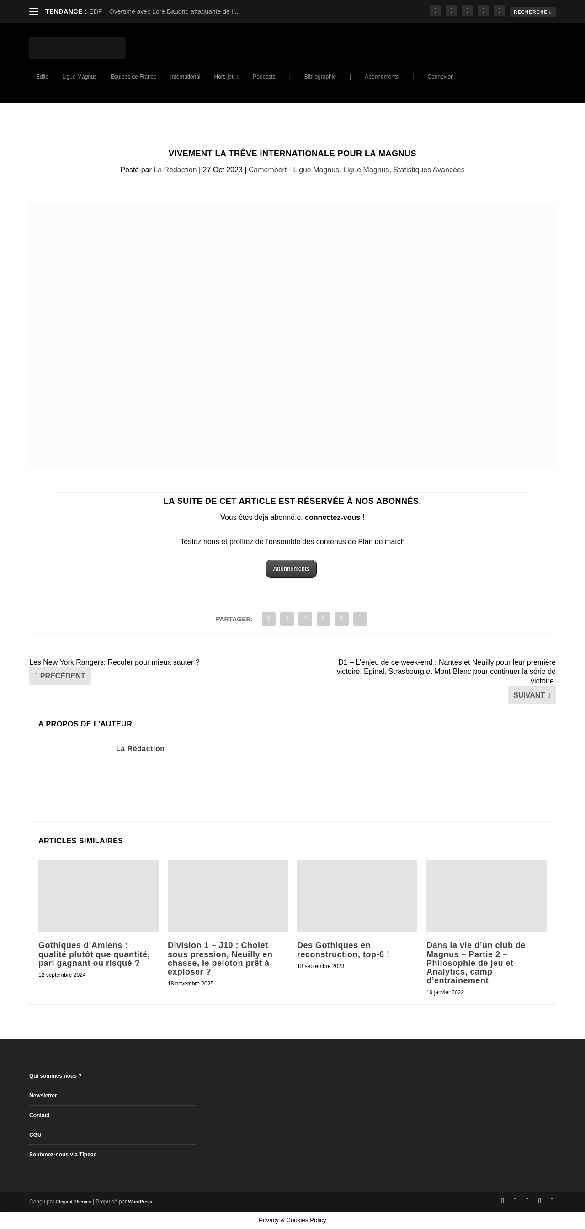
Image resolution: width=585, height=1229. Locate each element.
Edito (42, 77)
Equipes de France (134, 77)
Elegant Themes (73, 1201)
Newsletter (43, 1095)
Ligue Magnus (79, 77)
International (185, 77)
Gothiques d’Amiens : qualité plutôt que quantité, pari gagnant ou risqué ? (94, 954)
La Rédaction (175, 170)
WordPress (140, 1201)
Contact (39, 1115)
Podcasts (264, 77)
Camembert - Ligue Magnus (294, 170)
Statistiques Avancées (428, 170)
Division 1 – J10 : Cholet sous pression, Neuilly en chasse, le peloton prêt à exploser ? (220, 958)
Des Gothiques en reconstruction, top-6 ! (343, 950)
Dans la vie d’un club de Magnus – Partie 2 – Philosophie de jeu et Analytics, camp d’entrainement (476, 963)
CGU (35, 1135)
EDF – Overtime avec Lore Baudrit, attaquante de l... (163, 11)
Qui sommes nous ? (55, 1076)
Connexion (440, 77)
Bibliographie (320, 77)
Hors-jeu (224, 77)
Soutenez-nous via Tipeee (62, 1154)
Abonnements (382, 77)
